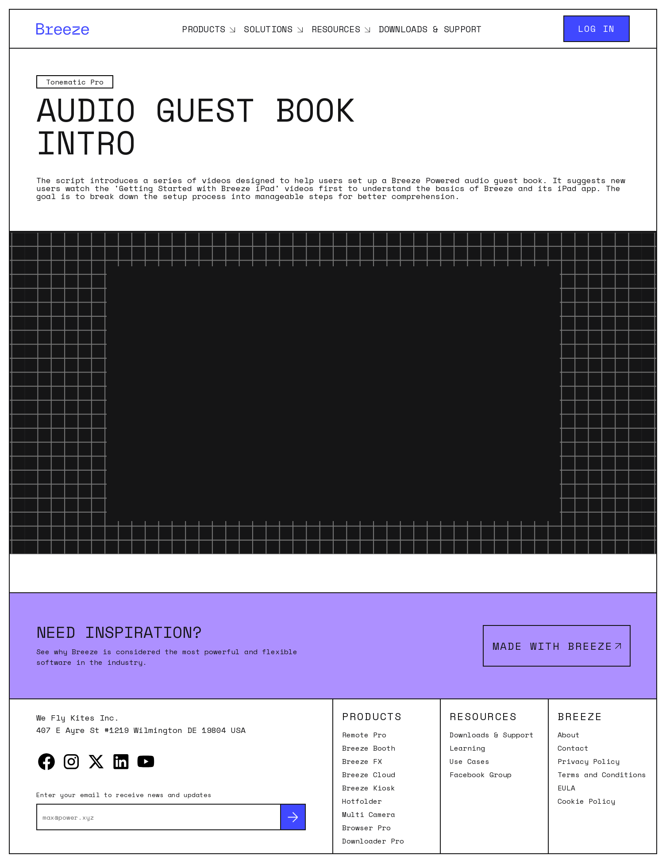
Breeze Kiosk (368, 787)
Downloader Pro (373, 840)
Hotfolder (362, 801)
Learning (467, 748)
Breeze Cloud (368, 774)
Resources (336, 29)
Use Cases (469, 761)
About (569, 734)
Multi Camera (368, 814)
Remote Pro (364, 734)
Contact (573, 748)
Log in (596, 28)
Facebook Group (481, 774)
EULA (566, 787)
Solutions (268, 29)
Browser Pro (366, 827)
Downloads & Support (430, 29)
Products (203, 29)
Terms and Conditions (602, 774)
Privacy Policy (589, 761)
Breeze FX (362, 761)
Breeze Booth (368, 748)
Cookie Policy (586, 801)
